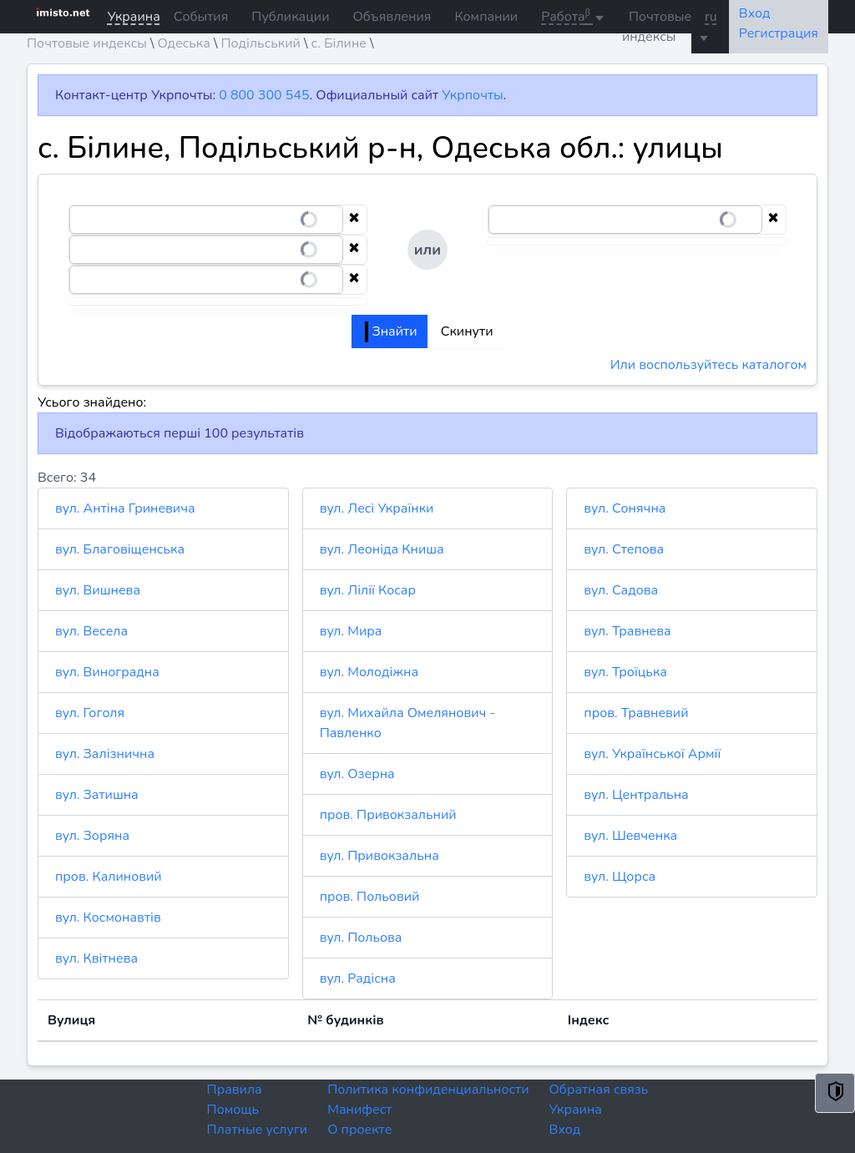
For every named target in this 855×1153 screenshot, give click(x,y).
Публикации (290, 17)
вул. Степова (624, 549)
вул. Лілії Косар (368, 590)
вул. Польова (361, 937)
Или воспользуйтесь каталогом (708, 365)
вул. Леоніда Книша (382, 549)
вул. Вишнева (97, 590)
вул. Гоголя (89, 713)
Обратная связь (599, 1089)
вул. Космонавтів (108, 917)
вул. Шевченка (630, 836)
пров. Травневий (636, 713)
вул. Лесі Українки (377, 508)
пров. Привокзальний (388, 815)
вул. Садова (621, 590)
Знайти (391, 331)
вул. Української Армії (652, 754)
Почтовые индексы (656, 27)
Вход (565, 1129)
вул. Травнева (627, 631)
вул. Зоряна (92, 836)
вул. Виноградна (107, 672)
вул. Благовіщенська (120, 549)
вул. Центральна (636, 795)
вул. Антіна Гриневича (125, 508)
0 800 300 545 (264, 95)
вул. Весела (91, 631)
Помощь (233, 1109)
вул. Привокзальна (379, 856)
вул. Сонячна (624, 508)
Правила (234, 1089)
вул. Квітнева (96, 958)
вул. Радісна (358, 978)
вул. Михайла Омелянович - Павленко (408, 723)
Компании (486, 17)
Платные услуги (257, 1129)
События (201, 17)
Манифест (359, 1109)
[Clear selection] (354, 220)
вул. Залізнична (104, 754)
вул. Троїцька (625, 672)
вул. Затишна (97, 795)
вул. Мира (351, 631)
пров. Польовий (370, 897)
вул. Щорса (619, 876)
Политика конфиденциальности (428, 1089)
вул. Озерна (357, 774)
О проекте (359, 1129)
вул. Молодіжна (369, 672)
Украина (575, 1109)
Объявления (391, 17)
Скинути (467, 331)
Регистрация (778, 33)
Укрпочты (472, 95)
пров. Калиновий (108, 876)
